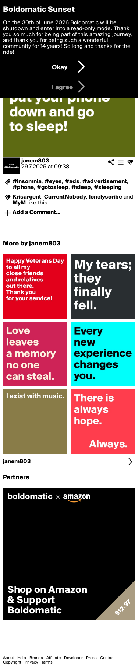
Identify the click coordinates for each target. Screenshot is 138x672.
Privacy (31, 662)
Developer (73, 658)
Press (91, 658)
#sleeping (107, 187)
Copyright (12, 662)
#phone (23, 187)
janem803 (35, 161)
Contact (107, 658)
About (8, 658)
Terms (47, 662)
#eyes (53, 182)
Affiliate (53, 658)
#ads (72, 182)
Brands (36, 658)
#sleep (81, 187)
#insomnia (27, 182)
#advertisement (104, 182)
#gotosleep (52, 187)
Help (21, 658)
